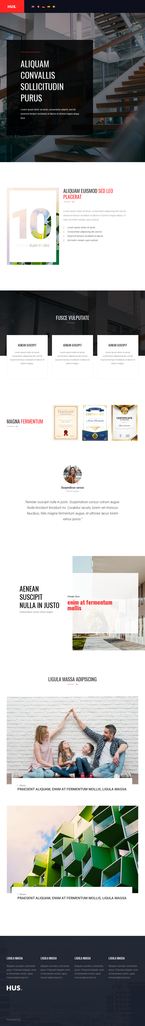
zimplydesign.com (31, 1019)
